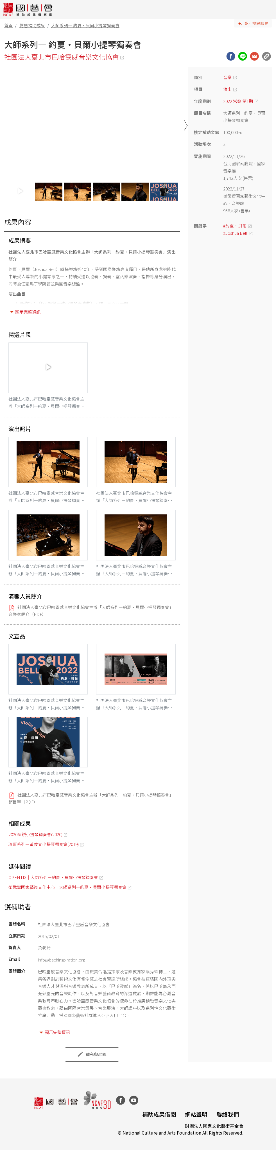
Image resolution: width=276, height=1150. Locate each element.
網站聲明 (196, 1114)
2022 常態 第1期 (238, 101)
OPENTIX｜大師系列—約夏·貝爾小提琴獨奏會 (53, 877)
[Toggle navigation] (267, 9)
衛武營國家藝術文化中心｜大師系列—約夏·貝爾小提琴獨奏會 (67, 887)
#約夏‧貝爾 (234, 226)
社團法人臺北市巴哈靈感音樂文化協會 (61, 57)
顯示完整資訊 (27, 312)
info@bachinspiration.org (61, 960)
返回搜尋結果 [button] (256, 23)
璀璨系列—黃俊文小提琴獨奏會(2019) (43, 844)
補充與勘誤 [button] (96, 1054)
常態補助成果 (32, 25)
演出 (227, 89)
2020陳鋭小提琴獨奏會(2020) (35, 834)
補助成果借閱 (159, 1114)
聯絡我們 (227, 1114)
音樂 (227, 77)
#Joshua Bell (235, 233)
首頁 (8, 25)
